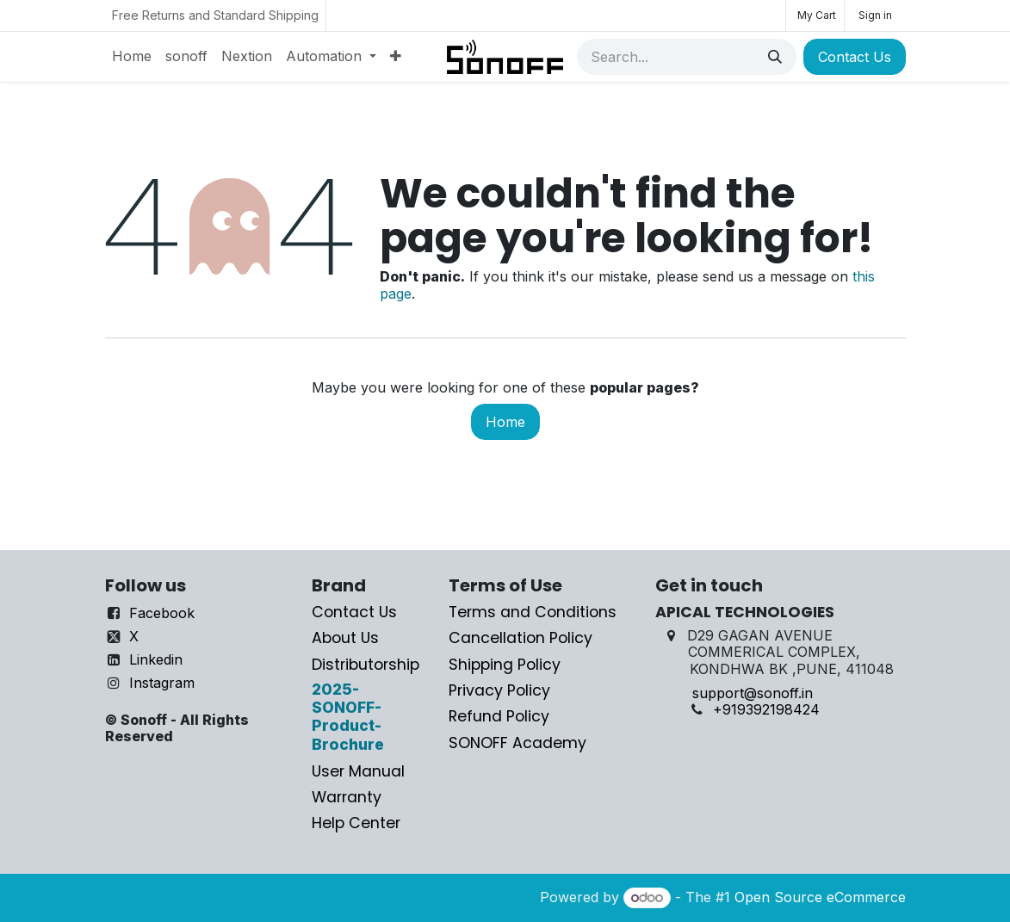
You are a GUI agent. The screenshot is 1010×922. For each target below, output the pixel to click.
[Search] (774, 57)
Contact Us (854, 56)
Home (505, 421)
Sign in (875, 15)
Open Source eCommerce (820, 897)
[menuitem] (131, 56)
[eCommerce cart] (815, 15)
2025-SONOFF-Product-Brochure (348, 716)
